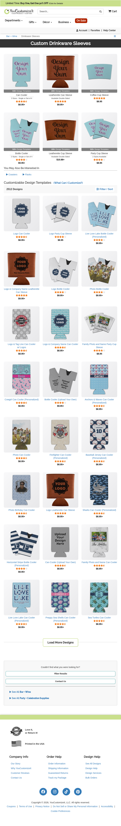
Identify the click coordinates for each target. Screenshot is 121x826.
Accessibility (107, 806)
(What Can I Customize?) (68, 182)
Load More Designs (60, 642)
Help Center (109, 30)
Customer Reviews (20, 773)
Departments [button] (14, 20)
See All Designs (93, 763)
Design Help (91, 768)
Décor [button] (47, 22)
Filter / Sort (104, 189)
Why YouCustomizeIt (21, 768)
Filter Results (60, 673)
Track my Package (57, 777)
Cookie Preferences (60, 811)
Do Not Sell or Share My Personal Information (75, 806)
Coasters (11, 174)
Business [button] (64, 22)
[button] (111, 11)
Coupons (11, 806)
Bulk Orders (91, 777)
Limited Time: (34, 3)
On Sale (81, 20)
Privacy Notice (42, 806)
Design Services (93, 773)
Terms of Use (25, 806)
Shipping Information (58, 768)
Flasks (27, 174)
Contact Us (60, 681)
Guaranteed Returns (58, 773)
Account (81, 30)
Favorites (95, 30)
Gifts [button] (32, 22)
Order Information (57, 763)
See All (20, 692)
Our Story (15, 763)
